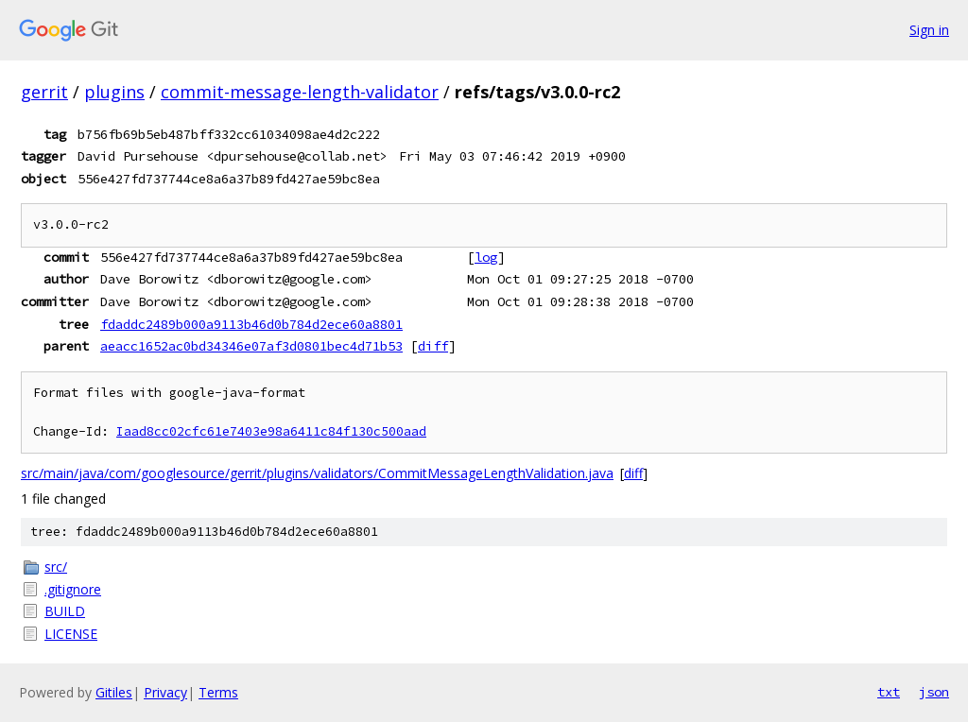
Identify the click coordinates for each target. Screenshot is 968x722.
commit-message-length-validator (300, 91)
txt (888, 691)
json (934, 691)
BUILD (64, 611)
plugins (114, 91)
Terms (218, 692)
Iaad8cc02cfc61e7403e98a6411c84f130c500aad (271, 431)
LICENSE (70, 634)
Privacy (165, 692)
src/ (55, 567)
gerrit (44, 91)
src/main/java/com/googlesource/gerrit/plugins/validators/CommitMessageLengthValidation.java (317, 473)
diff (433, 345)
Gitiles (113, 692)
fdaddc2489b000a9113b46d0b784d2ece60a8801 (251, 324)
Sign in (929, 30)
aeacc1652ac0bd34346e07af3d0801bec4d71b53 (251, 345)
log (486, 257)
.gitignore (72, 589)
